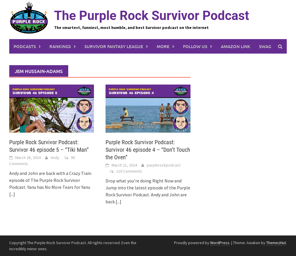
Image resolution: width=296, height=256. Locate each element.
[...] (12, 194)
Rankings (60, 46)
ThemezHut (276, 242)
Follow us (195, 46)
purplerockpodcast (163, 165)
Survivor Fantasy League (113, 46)
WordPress (220, 242)
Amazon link (235, 46)
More (163, 46)
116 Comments (129, 171)
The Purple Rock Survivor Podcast (151, 15)
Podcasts (25, 46)
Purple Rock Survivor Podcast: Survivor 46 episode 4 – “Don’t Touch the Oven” (148, 150)
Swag (265, 46)
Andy (55, 157)
